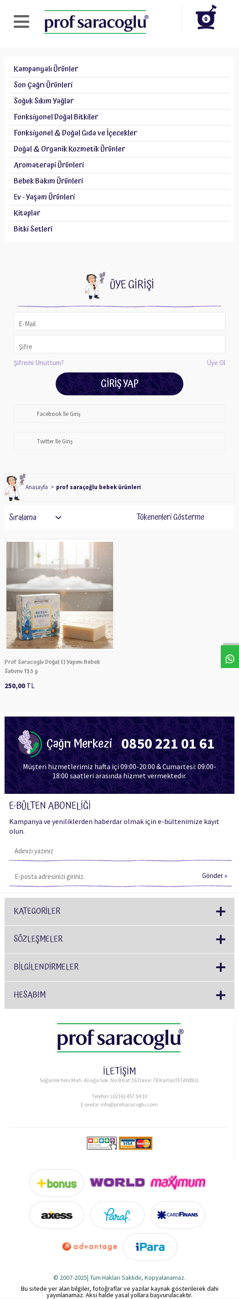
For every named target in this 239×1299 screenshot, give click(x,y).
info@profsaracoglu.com (129, 1104)
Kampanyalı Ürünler (46, 69)
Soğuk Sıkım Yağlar (43, 101)
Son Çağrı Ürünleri (43, 85)
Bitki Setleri (33, 229)
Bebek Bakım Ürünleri (48, 181)
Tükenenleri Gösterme (164, 517)
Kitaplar (27, 213)
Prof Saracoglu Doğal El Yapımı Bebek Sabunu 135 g (52, 667)
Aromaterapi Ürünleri (49, 165)
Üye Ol (216, 362)
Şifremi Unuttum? (39, 362)
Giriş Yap (120, 384)
